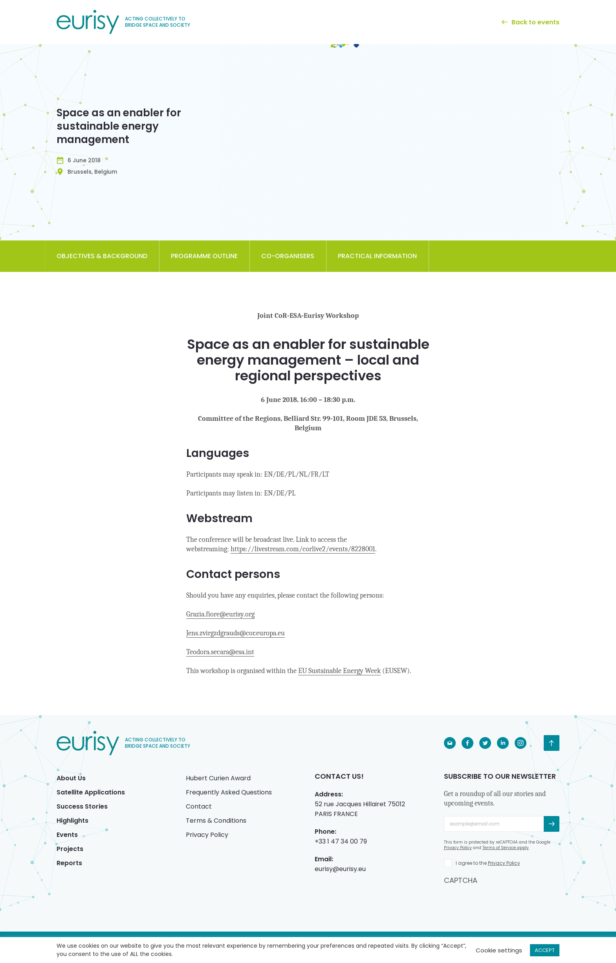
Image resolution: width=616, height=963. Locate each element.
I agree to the (488, 863)
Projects (70, 848)
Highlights (72, 820)
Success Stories (82, 806)
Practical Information (377, 255)
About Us (71, 778)
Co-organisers (287, 255)
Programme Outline (204, 255)
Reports (69, 863)
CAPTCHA (460, 880)
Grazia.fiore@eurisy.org (220, 614)
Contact (199, 806)
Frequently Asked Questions (229, 792)
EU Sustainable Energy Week (339, 671)
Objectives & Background (102, 255)
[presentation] (503, 900)
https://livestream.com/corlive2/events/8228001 (303, 549)
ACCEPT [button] (545, 950)
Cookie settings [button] (499, 950)
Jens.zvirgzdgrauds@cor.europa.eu (235, 633)
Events (67, 834)
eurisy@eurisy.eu (340, 868)
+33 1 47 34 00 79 (341, 841)
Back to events (530, 22)
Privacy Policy (207, 834)
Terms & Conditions (216, 820)
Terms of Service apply (505, 848)
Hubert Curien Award (218, 778)
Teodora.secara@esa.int (220, 652)
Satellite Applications (91, 792)
